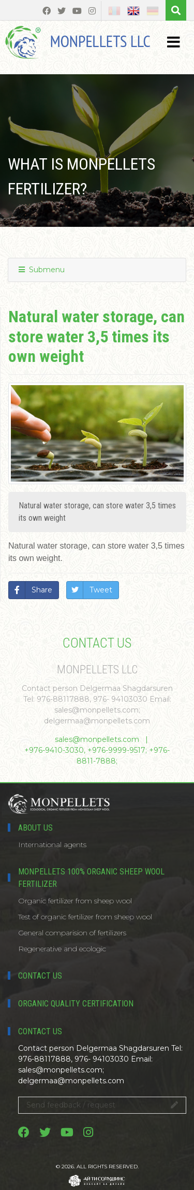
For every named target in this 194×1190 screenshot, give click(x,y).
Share (42, 589)
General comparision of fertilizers (72, 932)
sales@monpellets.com (97, 739)
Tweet (100, 589)
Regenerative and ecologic (62, 948)
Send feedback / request (102, 1105)
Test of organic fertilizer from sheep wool (85, 916)
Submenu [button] (42, 269)
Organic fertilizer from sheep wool (75, 900)
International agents (52, 844)
